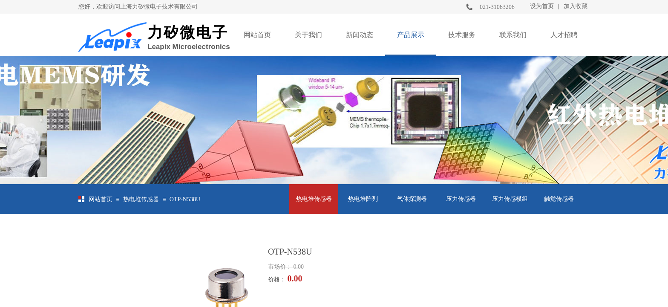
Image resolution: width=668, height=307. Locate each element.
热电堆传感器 (141, 199)
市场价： (281, 267)
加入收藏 (575, 6)
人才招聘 (564, 34)
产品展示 (410, 34)
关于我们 (308, 34)
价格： (278, 279)
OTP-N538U (185, 199)
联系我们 (513, 34)
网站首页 (257, 34)
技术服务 (461, 34)
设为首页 (542, 6)
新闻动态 (359, 34)
